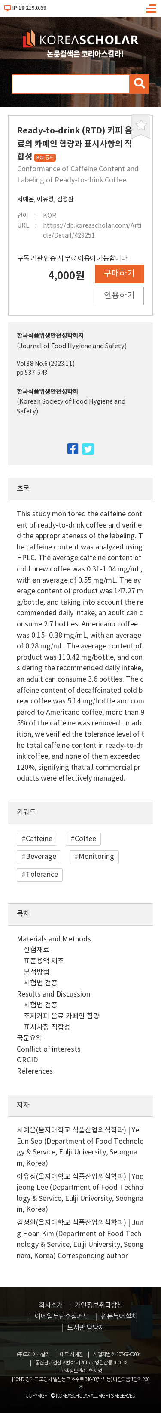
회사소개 (51, 1305)
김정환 (65, 199)
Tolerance (42, 875)
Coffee (85, 839)
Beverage (41, 857)
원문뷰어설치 (119, 1316)
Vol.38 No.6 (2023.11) (46, 364)
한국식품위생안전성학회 (47, 391)
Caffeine (39, 839)
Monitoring (96, 857)
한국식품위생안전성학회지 (50, 335)
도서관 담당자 (85, 1328)
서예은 (25, 199)
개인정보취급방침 (99, 1305)
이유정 (45, 199)
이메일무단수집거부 (62, 1316)
